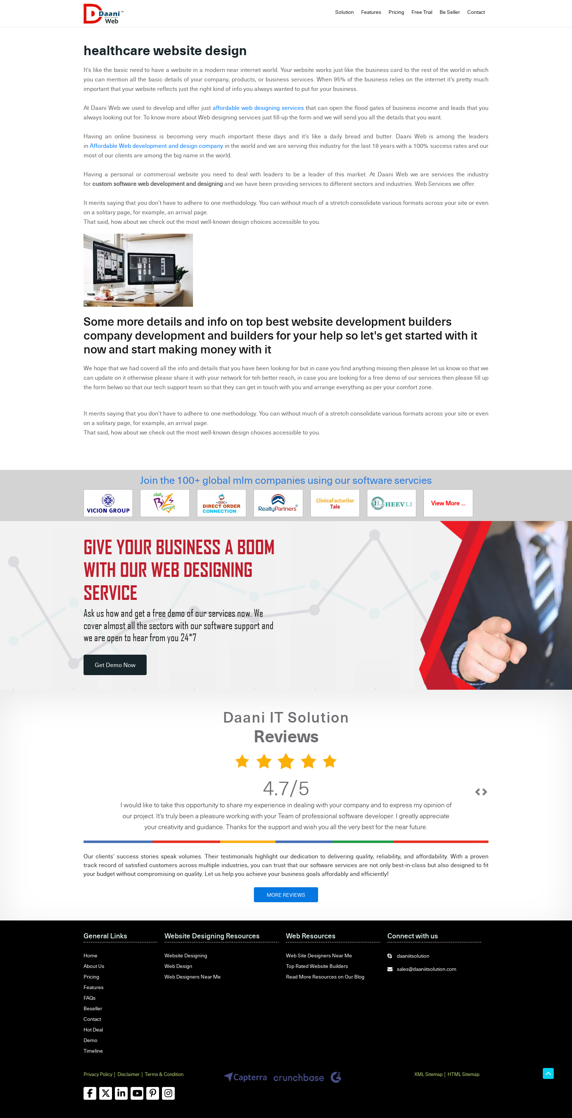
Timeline (93, 1050)
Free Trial (421, 11)
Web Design (178, 965)
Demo (90, 1040)
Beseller (93, 1008)
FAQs (90, 997)
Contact (476, 11)
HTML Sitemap (463, 1074)
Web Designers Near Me (193, 976)
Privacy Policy (98, 1074)
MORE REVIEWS (286, 894)
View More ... (448, 503)
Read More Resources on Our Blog (325, 976)
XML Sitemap (428, 1074)
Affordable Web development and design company (156, 146)
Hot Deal (93, 1029)
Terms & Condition (164, 1074)
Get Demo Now (115, 665)
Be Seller (450, 11)
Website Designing (186, 955)
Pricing (396, 11)
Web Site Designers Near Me (319, 955)
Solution (344, 11)
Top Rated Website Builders (317, 965)
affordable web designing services (258, 108)
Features (371, 11)
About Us (94, 965)
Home (90, 955)
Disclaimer (128, 1074)
